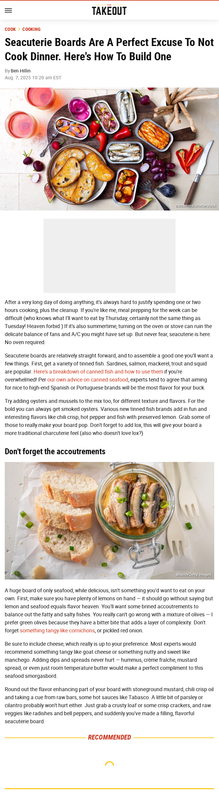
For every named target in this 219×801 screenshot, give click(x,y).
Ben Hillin (21, 71)
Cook (10, 29)
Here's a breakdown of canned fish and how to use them (98, 371)
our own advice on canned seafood (87, 379)
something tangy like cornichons (57, 630)
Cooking (31, 29)
